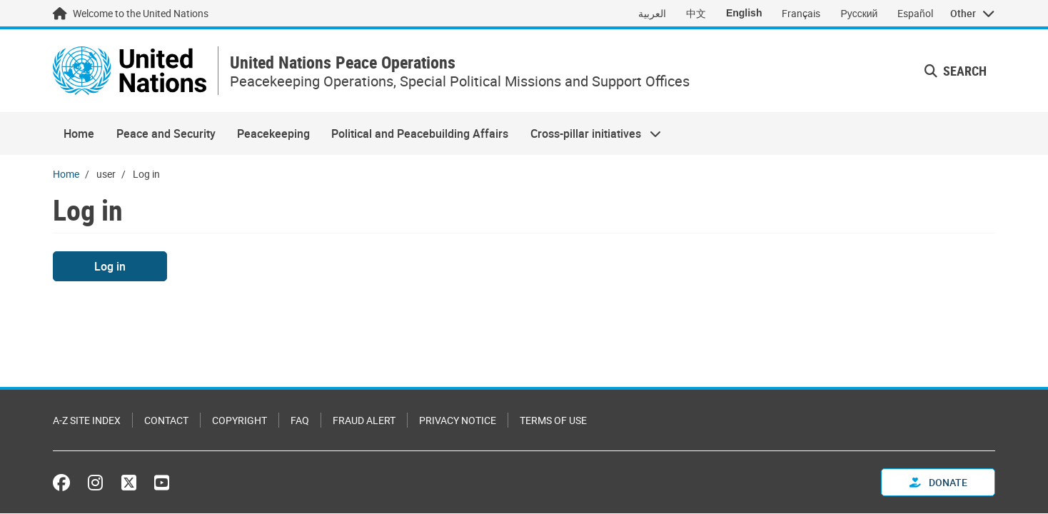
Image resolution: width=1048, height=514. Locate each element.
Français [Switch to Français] (801, 13)
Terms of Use (553, 420)
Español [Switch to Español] (915, 13)
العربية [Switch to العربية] (652, 13)
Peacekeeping (273, 133)
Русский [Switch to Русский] (858, 13)
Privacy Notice (457, 420)
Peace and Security (166, 133)
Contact (166, 420)
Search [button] (955, 70)
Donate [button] (938, 482)
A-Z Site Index (87, 420)
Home (79, 133)
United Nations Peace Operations (342, 62)
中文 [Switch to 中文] (696, 13)
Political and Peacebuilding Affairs (419, 133)
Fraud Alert (364, 420)
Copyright (239, 420)
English (744, 13)
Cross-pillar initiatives (590, 133)
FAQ (300, 420)
